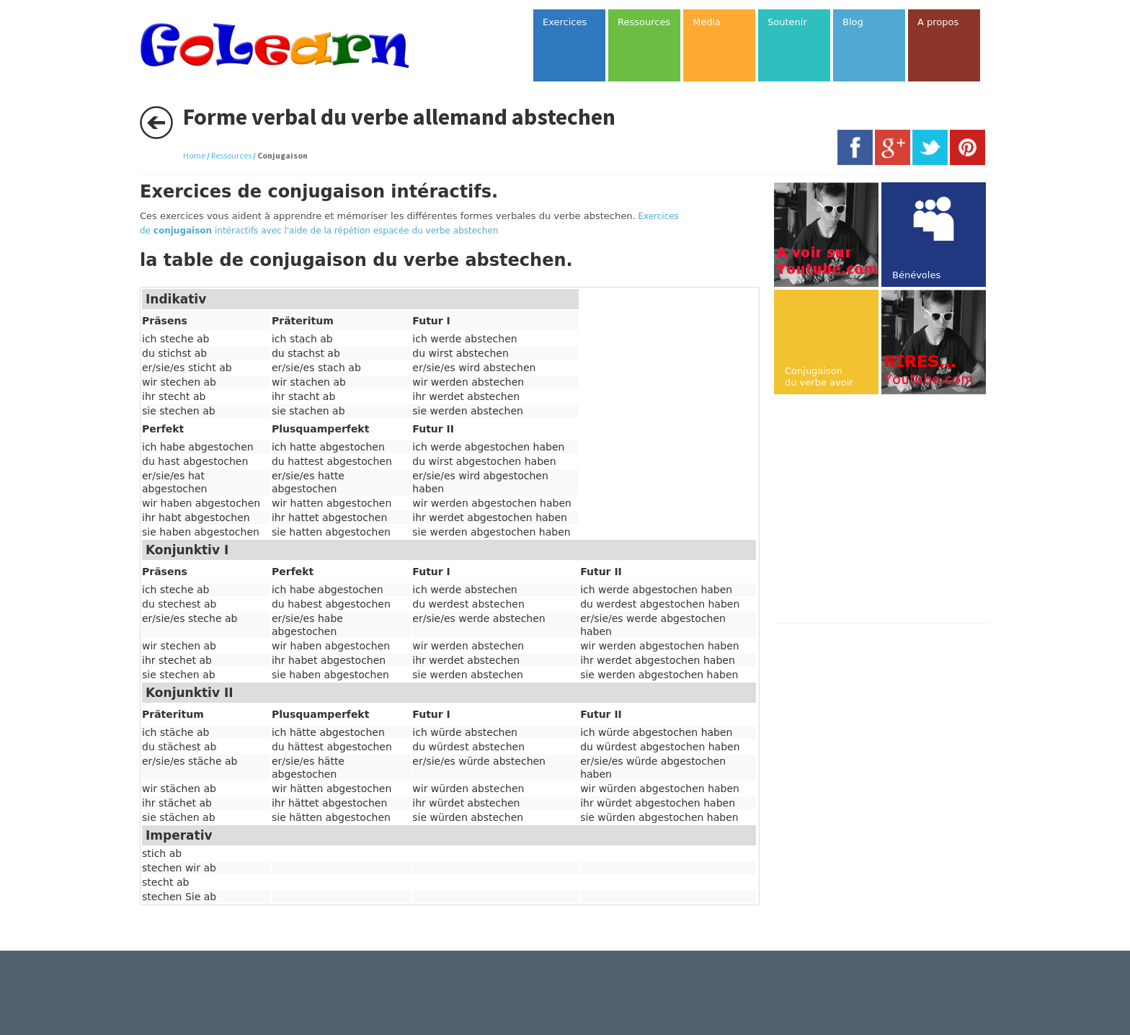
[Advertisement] (895, 510)
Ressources (231, 155)
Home (194, 155)
